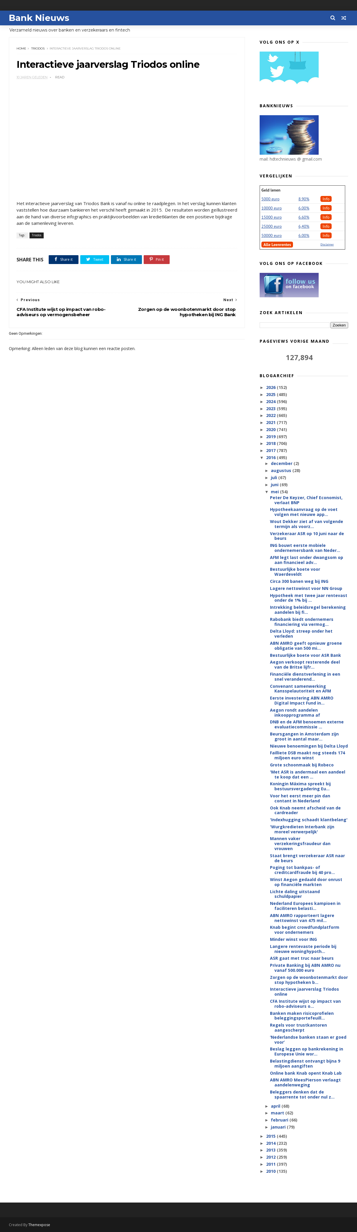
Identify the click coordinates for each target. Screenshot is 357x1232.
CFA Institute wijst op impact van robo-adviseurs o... (305, 1003)
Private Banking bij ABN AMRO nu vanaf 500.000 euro (305, 967)
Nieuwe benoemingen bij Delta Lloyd (309, 746)
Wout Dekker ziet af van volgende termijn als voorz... (306, 524)
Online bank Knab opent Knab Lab (306, 1073)
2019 (271, 436)
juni (275, 484)
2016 (271, 457)
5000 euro (270, 199)
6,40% (304, 226)
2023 (271, 408)
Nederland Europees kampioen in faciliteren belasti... (305, 906)
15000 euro (271, 217)
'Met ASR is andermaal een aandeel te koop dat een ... (307, 774)
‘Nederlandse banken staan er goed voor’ (308, 1039)
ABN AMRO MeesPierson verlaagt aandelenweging (305, 1082)
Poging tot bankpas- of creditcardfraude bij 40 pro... (302, 870)
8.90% (304, 199)
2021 (271, 422)
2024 (271, 401)
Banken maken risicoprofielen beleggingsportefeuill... (302, 1015)
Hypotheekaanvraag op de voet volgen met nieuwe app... (304, 512)
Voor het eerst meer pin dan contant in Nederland (300, 798)
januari (279, 1127)
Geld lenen (270, 190)
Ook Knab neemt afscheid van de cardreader (305, 810)
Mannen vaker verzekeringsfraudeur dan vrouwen (300, 843)
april (276, 1106)
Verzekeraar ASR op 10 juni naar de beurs (307, 536)
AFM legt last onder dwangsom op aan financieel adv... (306, 560)
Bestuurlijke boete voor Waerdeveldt (295, 571)
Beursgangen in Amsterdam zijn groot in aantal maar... (304, 736)
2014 (271, 1143)
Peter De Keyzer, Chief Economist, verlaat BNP (306, 500)
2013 (271, 1150)
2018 (271, 443)
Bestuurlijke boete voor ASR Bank (305, 655)
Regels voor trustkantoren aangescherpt (298, 1027)
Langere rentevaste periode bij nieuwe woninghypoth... (303, 949)
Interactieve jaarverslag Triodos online (304, 991)
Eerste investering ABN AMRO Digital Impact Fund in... (301, 700)
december (282, 463)
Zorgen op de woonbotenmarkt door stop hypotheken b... (309, 979)
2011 (271, 1164)
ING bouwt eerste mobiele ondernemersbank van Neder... (305, 547)
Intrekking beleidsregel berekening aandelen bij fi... (308, 609)
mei (275, 491)
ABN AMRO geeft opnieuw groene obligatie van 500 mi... (306, 645)
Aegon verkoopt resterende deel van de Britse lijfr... (305, 664)
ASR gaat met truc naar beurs (302, 958)
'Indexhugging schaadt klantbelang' (309, 819)
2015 (271, 1136)
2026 (271, 387)
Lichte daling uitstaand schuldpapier (295, 894)
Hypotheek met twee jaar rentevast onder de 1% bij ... (308, 598)
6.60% (304, 217)
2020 (271, 429)
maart (278, 1113)
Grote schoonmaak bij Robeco (302, 765)
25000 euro (271, 226)
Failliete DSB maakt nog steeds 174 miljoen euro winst (307, 755)
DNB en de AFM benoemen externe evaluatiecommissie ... (307, 724)
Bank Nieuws (39, 17)
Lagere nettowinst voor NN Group (306, 588)
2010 (271, 1171)
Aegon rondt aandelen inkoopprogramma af (295, 712)
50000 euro (271, 235)
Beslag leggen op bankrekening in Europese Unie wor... (306, 1051)
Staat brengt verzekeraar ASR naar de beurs (307, 858)
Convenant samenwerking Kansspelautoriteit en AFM (300, 688)
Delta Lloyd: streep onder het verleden (301, 633)
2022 (271, 415)
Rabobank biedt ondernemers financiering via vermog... (301, 621)
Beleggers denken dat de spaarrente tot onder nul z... (302, 1094)
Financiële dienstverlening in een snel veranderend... (305, 676)
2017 (271, 450)
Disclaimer (327, 244)
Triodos (38, 48)
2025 (271, 394)
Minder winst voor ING (293, 939)
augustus (281, 470)
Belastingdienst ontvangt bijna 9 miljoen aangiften (305, 1063)
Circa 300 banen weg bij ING (299, 581)
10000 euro (271, 208)
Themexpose (39, 1224)
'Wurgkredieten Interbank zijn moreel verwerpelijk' (302, 829)
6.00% (304, 208)
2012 (271, 1157)
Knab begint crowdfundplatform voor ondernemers (304, 929)
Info (326, 199)
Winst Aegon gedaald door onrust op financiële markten (306, 882)
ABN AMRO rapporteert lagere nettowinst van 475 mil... (302, 918)
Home (21, 48)
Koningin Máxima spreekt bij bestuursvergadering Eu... (300, 786)
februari (280, 1120)
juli (274, 477)
